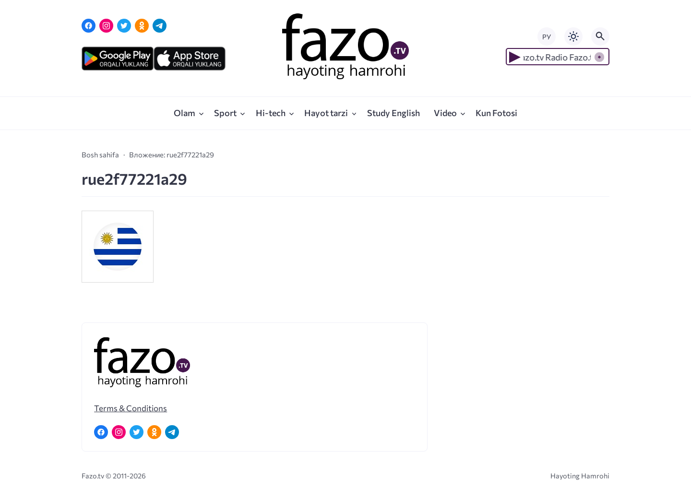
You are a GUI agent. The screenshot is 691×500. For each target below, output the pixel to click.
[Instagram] (106, 26)
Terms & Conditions (130, 408)
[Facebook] (88, 26)
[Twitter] (124, 26)
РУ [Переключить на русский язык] (546, 37)
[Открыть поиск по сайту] (600, 36)
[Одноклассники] (142, 26)
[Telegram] (160, 26)
